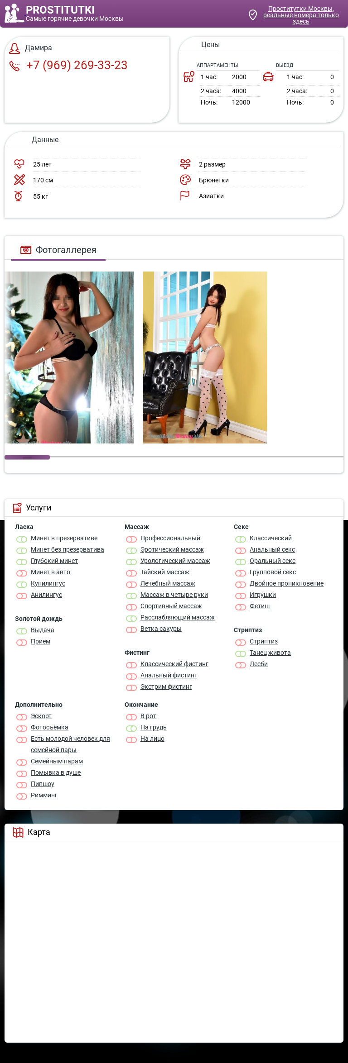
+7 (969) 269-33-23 (68, 65)
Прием (40, 641)
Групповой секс (273, 572)
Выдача (42, 630)
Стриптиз (264, 641)
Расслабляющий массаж (177, 617)
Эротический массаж (172, 549)
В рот (148, 716)
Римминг (44, 795)
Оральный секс (272, 560)
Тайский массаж (164, 572)
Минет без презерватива (67, 549)
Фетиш (260, 606)
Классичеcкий (271, 538)
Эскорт (41, 716)
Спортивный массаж (171, 606)
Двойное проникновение (287, 583)
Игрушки (263, 594)
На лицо (152, 738)
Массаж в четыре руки (174, 594)
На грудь (153, 727)
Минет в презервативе (64, 538)
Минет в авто (50, 572)
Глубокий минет (54, 560)
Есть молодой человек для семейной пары (70, 744)
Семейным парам (57, 761)
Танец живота (270, 652)
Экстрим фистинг (166, 686)
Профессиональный (170, 538)
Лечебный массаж (167, 583)
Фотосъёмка (49, 727)
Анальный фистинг (168, 675)
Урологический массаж (175, 560)
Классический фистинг (174, 663)
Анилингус (46, 594)
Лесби (259, 663)
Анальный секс (272, 549)
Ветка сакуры (161, 628)
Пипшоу (42, 783)
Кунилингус (48, 583)
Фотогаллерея (58, 249)
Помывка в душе (56, 772)
